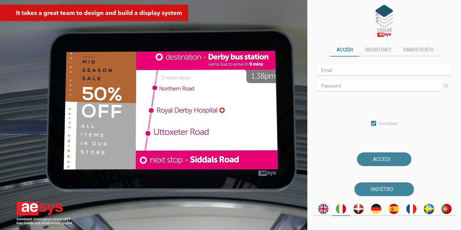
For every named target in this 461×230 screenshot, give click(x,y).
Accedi (344, 50)
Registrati (378, 50)
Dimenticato (418, 50)
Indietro (381, 189)
